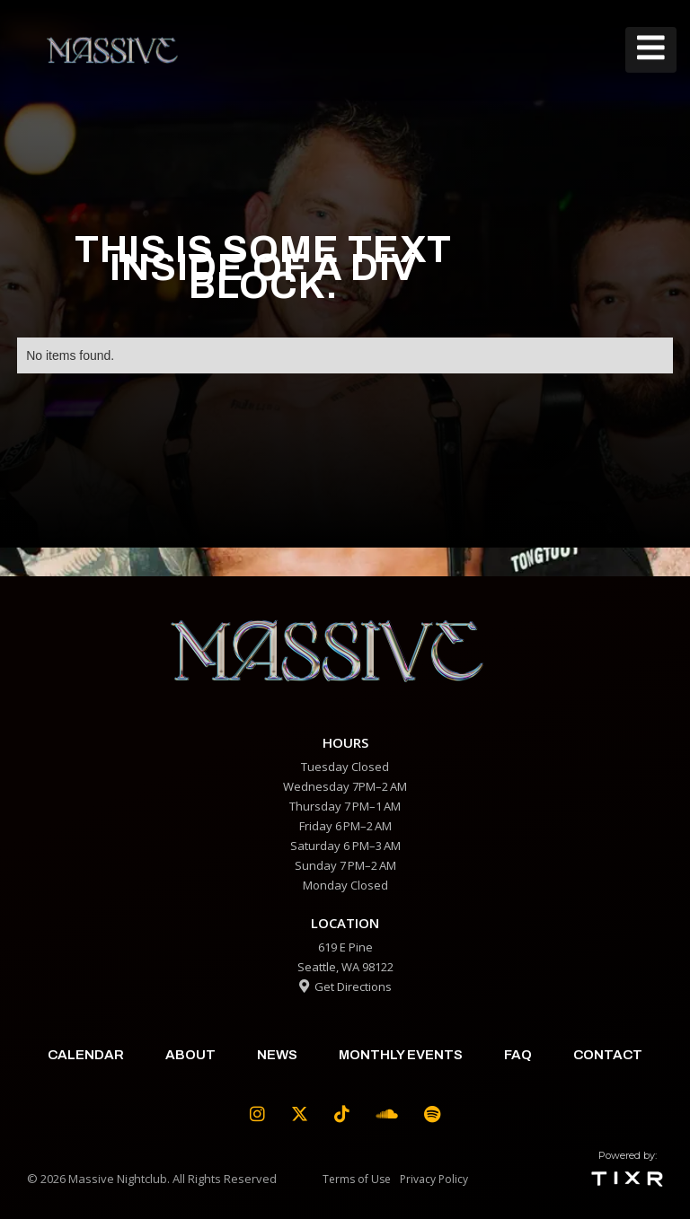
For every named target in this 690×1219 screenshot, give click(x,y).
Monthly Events (401, 1055)
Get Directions (345, 986)
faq (518, 1055)
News (277, 1055)
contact (607, 1055)
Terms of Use (357, 1179)
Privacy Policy (434, 1179)
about (190, 1055)
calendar (86, 1055)
